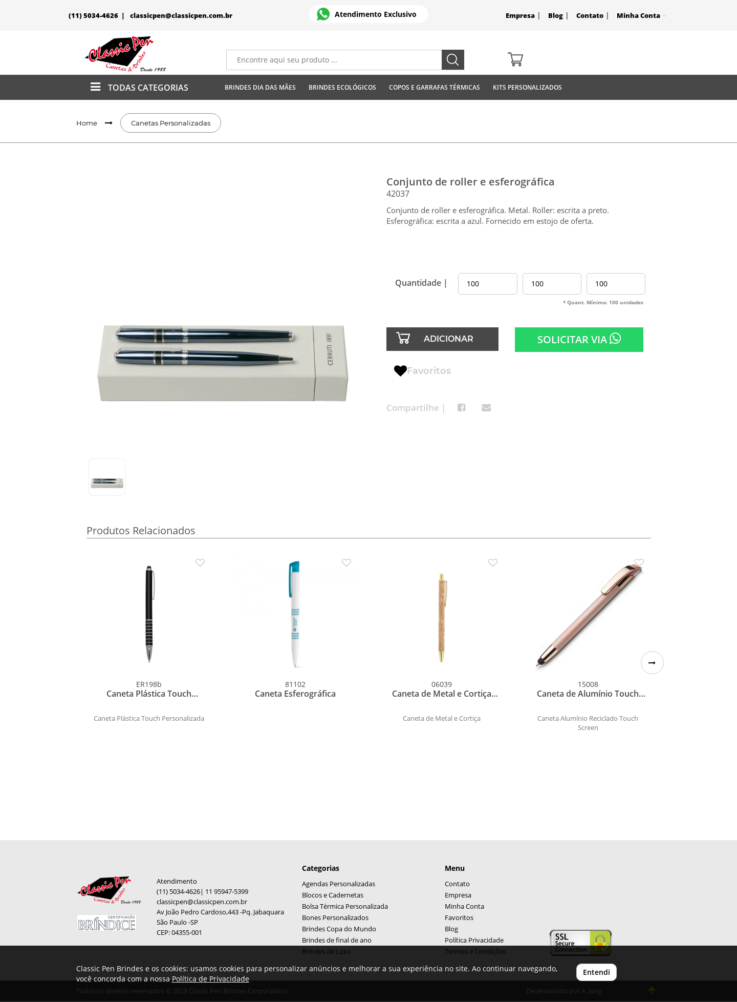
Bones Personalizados (335, 917)
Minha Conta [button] (641, 15)
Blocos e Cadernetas (332, 895)
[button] (652, 662)
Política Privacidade (474, 940)
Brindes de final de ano (337, 940)
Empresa (520, 15)
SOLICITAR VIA (579, 339)
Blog (555, 15)
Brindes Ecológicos (342, 87)
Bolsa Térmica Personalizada (345, 906)
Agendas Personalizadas (338, 884)
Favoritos (422, 371)
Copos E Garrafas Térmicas (434, 87)
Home (86, 123)
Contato (589, 15)
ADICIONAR (448, 339)
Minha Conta (464, 906)
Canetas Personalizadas (170, 123)
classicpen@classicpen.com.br (181, 15)
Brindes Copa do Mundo (339, 929)
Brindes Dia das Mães (260, 87)
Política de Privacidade (210, 979)
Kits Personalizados (527, 87)
